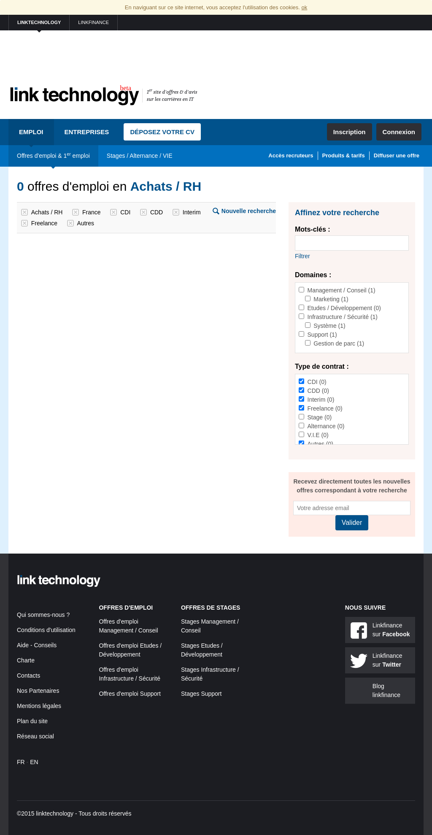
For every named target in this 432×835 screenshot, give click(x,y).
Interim (192, 212)
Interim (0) (321, 399)
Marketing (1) (330, 299)
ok (304, 7)
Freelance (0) (325, 408)
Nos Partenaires (38, 690)
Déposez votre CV (162, 131)
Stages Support (201, 693)
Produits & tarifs (343, 155)
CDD (156, 212)
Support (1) (322, 334)
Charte (26, 660)
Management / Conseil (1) (341, 290)
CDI (125, 212)
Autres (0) (320, 443)
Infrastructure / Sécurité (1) (343, 316)
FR (21, 762)
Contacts (28, 675)
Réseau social (35, 736)
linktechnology (39, 22)
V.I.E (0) (318, 435)
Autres (85, 223)
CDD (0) (318, 390)
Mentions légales (39, 706)
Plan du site (32, 721)
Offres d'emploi (126, 607)
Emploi (31, 131)
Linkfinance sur (391, 630)
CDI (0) (317, 381)
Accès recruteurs (290, 155)
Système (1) (329, 325)
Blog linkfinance (386, 690)
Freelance (44, 223)
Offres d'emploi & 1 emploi (53, 155)
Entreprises (87, 131)
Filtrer (302, 256)
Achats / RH (47, 212)
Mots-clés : (312, 229)
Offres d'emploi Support (129, 693)
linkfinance (93, 22)
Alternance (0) (326, 426)
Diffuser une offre (396, 155)
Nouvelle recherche (248, 211)
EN (34, 762)
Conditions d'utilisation (46, 630)
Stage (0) (320, 417)
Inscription (349, 131)
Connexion (399, 131)
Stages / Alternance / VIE (140, 155)
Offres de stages (210, 607)
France (91, 212)
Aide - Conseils (37, 645)
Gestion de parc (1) (338, 343)
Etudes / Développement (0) (344, 308)
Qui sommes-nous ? (43, 614)
